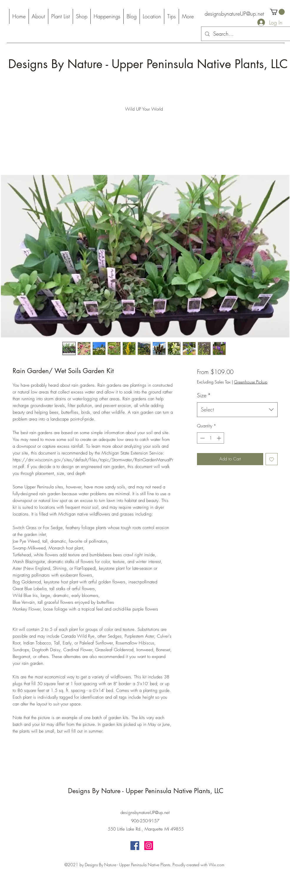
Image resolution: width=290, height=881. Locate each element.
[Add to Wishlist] (272, 459)
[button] (277, 12)
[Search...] (245, 34)
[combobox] (237, 409)
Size (204, 395)
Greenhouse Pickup (250, 382)
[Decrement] (202, 438)
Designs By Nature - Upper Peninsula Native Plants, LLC (148, 64)
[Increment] (219, 438)
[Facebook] (134, 845)
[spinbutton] (211, 438)
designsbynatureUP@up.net (234, 13)
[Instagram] (148, 845)
